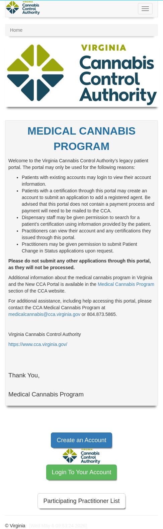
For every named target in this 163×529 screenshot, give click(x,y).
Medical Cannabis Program (126, 284)
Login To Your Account (81, 472)
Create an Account (81, 440)
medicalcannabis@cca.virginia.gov (44, 314)
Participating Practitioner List (81, 501)
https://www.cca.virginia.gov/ (37, 344)
